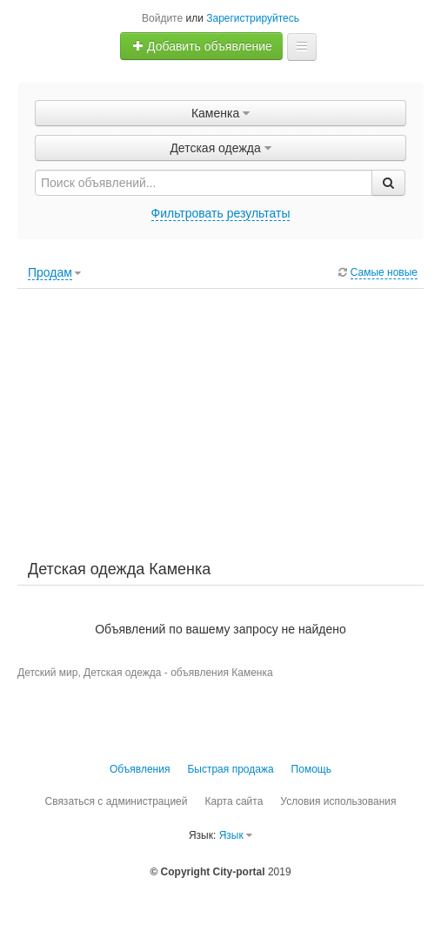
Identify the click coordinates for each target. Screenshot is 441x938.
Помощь (311, 769)
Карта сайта (233, 801)
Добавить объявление (201, 46)
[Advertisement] (220, 424)
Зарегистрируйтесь (252, 18)
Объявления (140, 769)
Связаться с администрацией (115, 801)
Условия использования (338, 801)
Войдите (162, 18)
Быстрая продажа (230, 769)
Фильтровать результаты (221, 213)
